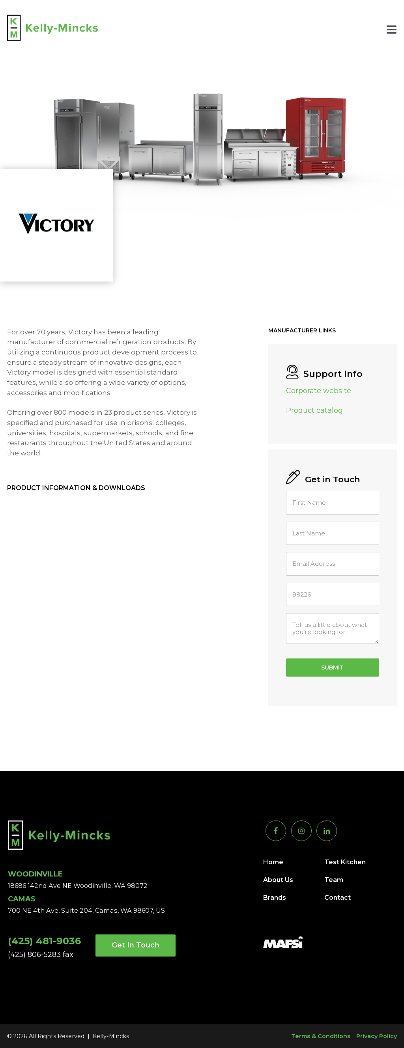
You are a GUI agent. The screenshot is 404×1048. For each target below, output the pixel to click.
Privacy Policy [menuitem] (376, 1036)
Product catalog (314, 410)
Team (333, 880)
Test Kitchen (345, 862)
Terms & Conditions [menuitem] (320, 1036)
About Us (278, 880)
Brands (274, 897)
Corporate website (318, 390)
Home (273, 862)
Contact (337, 897)
